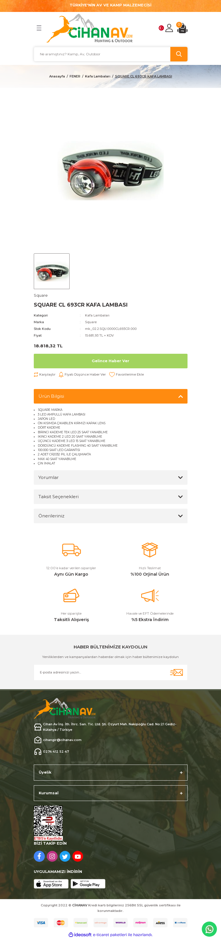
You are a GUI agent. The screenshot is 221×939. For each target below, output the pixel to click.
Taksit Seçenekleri (58, 496)
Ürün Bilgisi (51, 396)
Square (91, 322)
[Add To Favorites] (126, 374)
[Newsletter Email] (111, 672)
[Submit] (176, 672)
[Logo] (90, 28)
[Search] (111, 54)
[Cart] (182, 28)
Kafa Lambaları (97, 315)
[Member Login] (169, 28)
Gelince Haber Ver (110, 361)
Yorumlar (48, 477)
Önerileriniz (51, 516)
